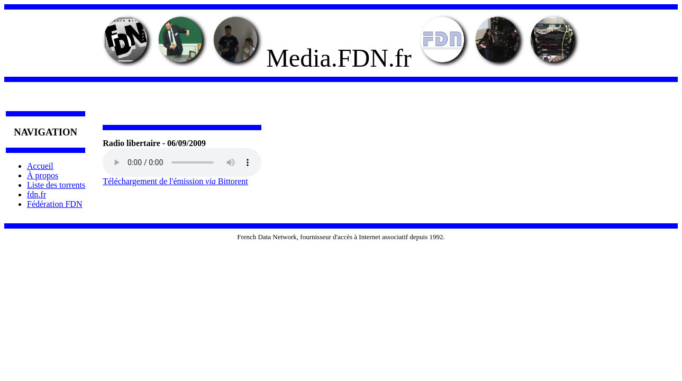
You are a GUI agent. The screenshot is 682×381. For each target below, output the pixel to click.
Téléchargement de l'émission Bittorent (175, 181)
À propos (42, 175)
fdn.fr (36, 194)
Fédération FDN (54, 203)
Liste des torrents (56, 184)
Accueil (40, 165)
